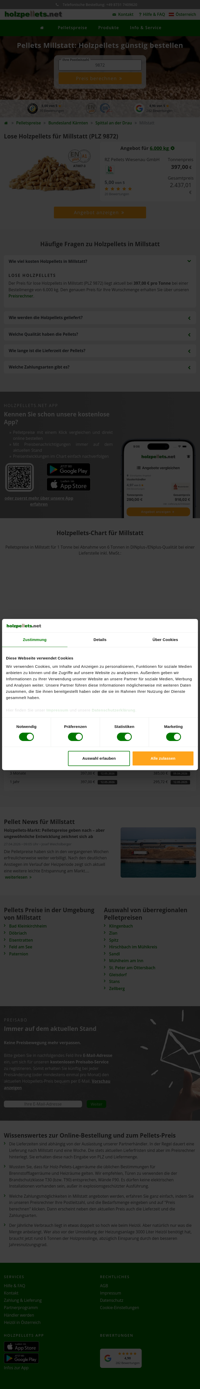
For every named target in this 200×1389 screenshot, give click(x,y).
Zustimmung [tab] (35, 639)
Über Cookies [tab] (165, 639)
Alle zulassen (163, 758)
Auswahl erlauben (99, 758)
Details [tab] (100, 639)
